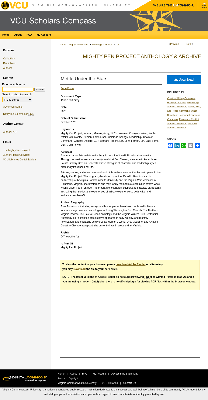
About (73, 373)
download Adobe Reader (130, 264)
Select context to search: (17, 94)
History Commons (176, 102)
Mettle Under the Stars (84, 78)
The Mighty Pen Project (17, 150)
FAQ (85, 373)
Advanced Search (13, 106)
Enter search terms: (14, 84)
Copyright (73, 378)
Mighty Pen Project (79, 44)
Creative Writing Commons (181, 98)
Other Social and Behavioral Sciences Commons (183, 115)
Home (63, 44)
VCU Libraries (110, 383)
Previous (174, 44)
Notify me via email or (18, 113)
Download (184, 79)
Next (189, 44)
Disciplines (9, 63)
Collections (9, 58)
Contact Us (129, 383)
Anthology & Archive (101, 44)
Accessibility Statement (124, 373)
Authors (7, 68)
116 (117, 44)
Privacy (61, 378)
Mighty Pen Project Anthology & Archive (142, 56)
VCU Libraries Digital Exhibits (21, 159)
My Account (100, 373)
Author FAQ (10, 132)
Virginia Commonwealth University (77, 383)
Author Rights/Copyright (17, 154)
